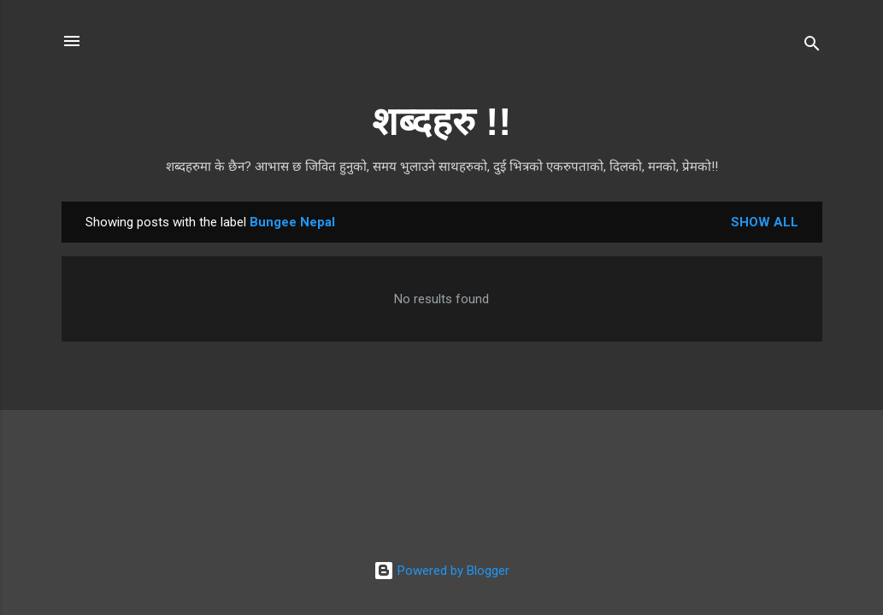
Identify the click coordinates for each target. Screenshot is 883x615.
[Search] (812, 46)
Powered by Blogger (441, 570)
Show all (764, 222)
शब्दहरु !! (441, 122)
